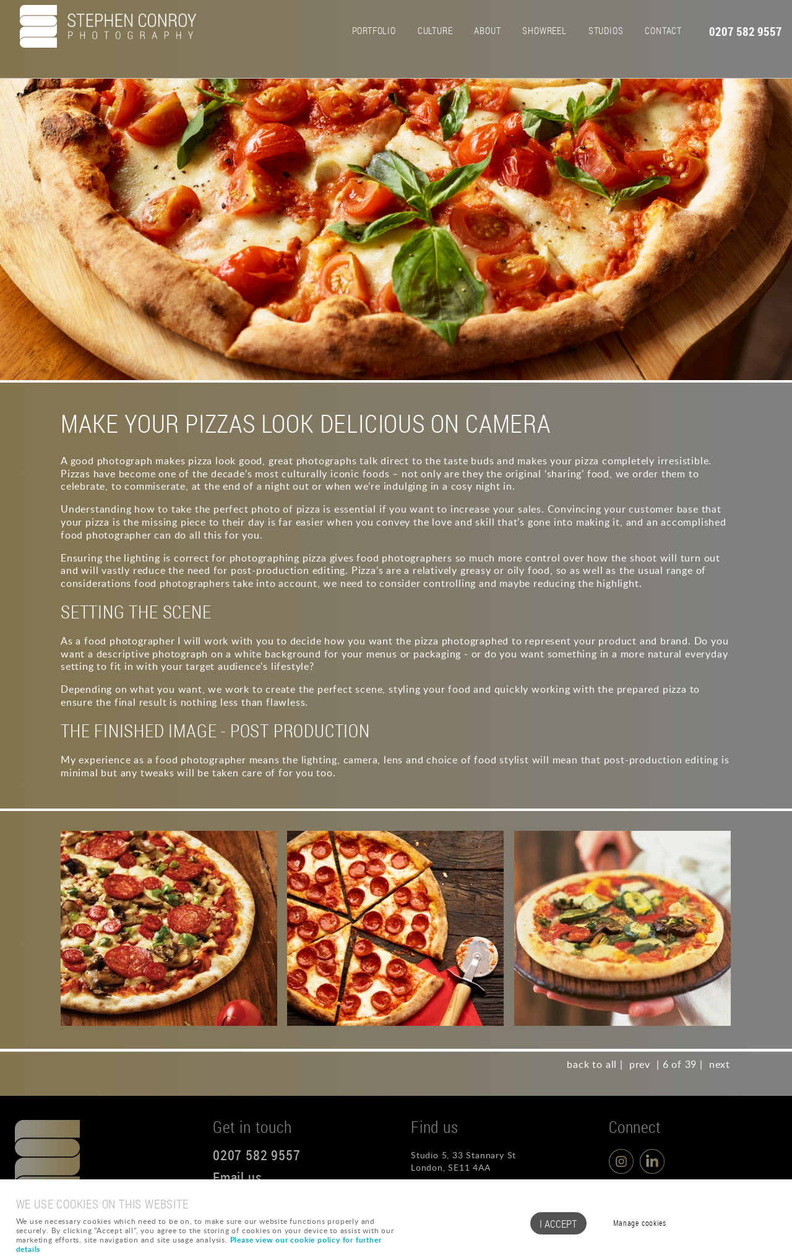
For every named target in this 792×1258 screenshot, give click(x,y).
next (719, 1064)
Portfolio (374, 30)
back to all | (594, 1064)
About (487, 30)
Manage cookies (639, 1223)
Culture (435, 30)
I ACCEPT (558, 1224)
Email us (237, 1177)
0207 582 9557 (745, 32)
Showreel (544, 30)
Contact (663, 30)
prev (639, 1064)
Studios (606, 30)
